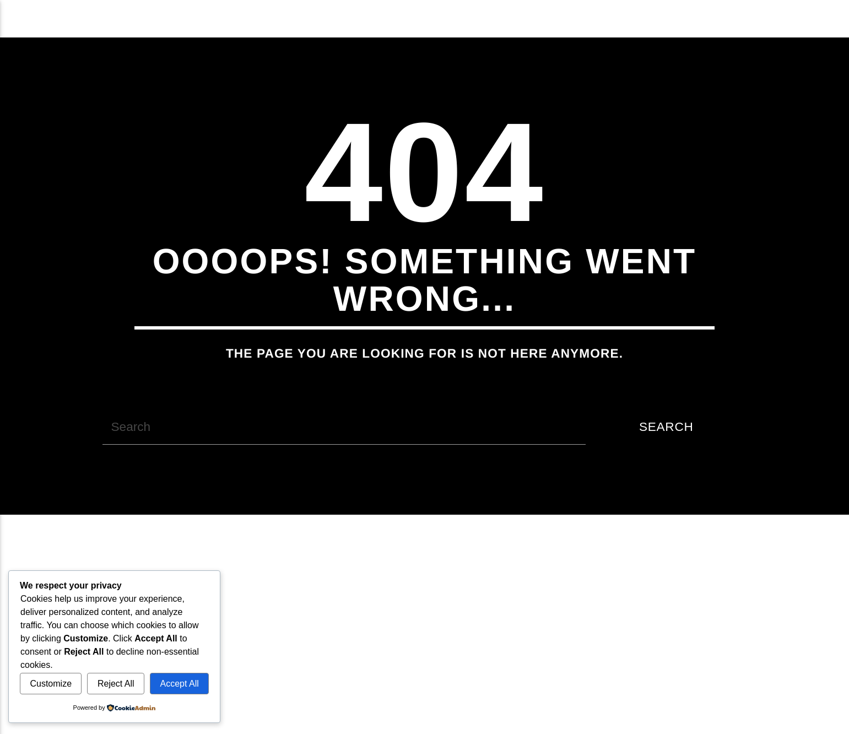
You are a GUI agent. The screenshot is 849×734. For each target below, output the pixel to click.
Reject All (116, 683)
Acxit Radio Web (101, 18)
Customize (51, 683)
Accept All (179, 683)
